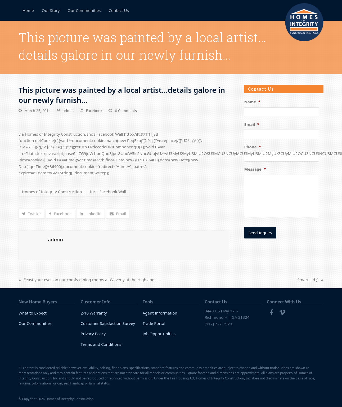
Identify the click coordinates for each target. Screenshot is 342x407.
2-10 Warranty (93, 313)
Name (252, 101)
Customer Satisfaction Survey (107, 323)
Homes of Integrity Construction (52, 191)
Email (251, 124)
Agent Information (160, 313)
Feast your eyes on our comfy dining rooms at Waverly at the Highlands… (89, 280)
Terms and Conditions (100, 344)
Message (255, 169)
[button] (31, 214)
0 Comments (126, 110)
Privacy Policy (93, 333)
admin (68, 110)
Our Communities (35, 323)
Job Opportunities (159, 333)
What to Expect (33, 313)
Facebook (94, 110)
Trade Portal (154, 323)
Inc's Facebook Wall (108, 191)
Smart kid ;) (310, 280)
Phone (252, 146)
